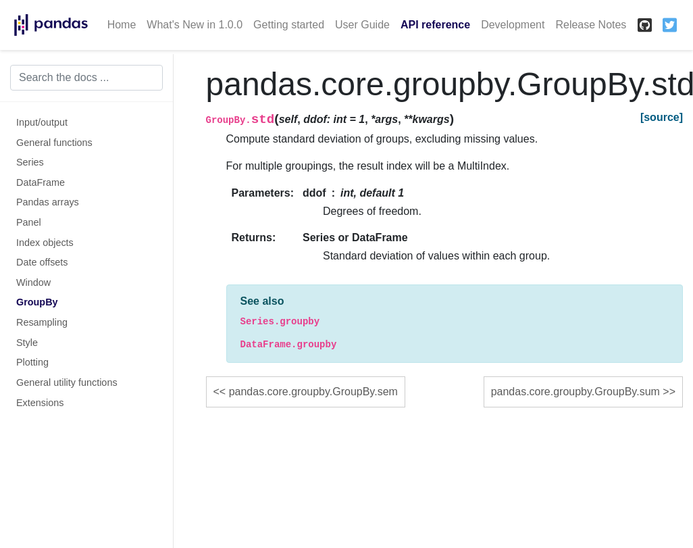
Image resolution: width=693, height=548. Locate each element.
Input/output (42, 122)
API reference (435, 24)
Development (512, 24)
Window (33, 282)
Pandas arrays (47, 202)
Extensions (39, 402)
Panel (28, 222)
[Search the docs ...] (86, 78)
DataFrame (40, 182)
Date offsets (42, 262)
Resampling (42, 322)
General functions (54, 142)
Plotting (32, 362)
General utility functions (67, 382)
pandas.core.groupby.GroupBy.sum (575, 391)
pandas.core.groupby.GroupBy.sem (313, 391)
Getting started (288, 24)
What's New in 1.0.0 (194, 24)
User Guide (362, 24)
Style (27, 342)
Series (30, 162)
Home (121, 24)
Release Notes (590, 24)
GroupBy (37, 302)
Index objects (45, 242)
